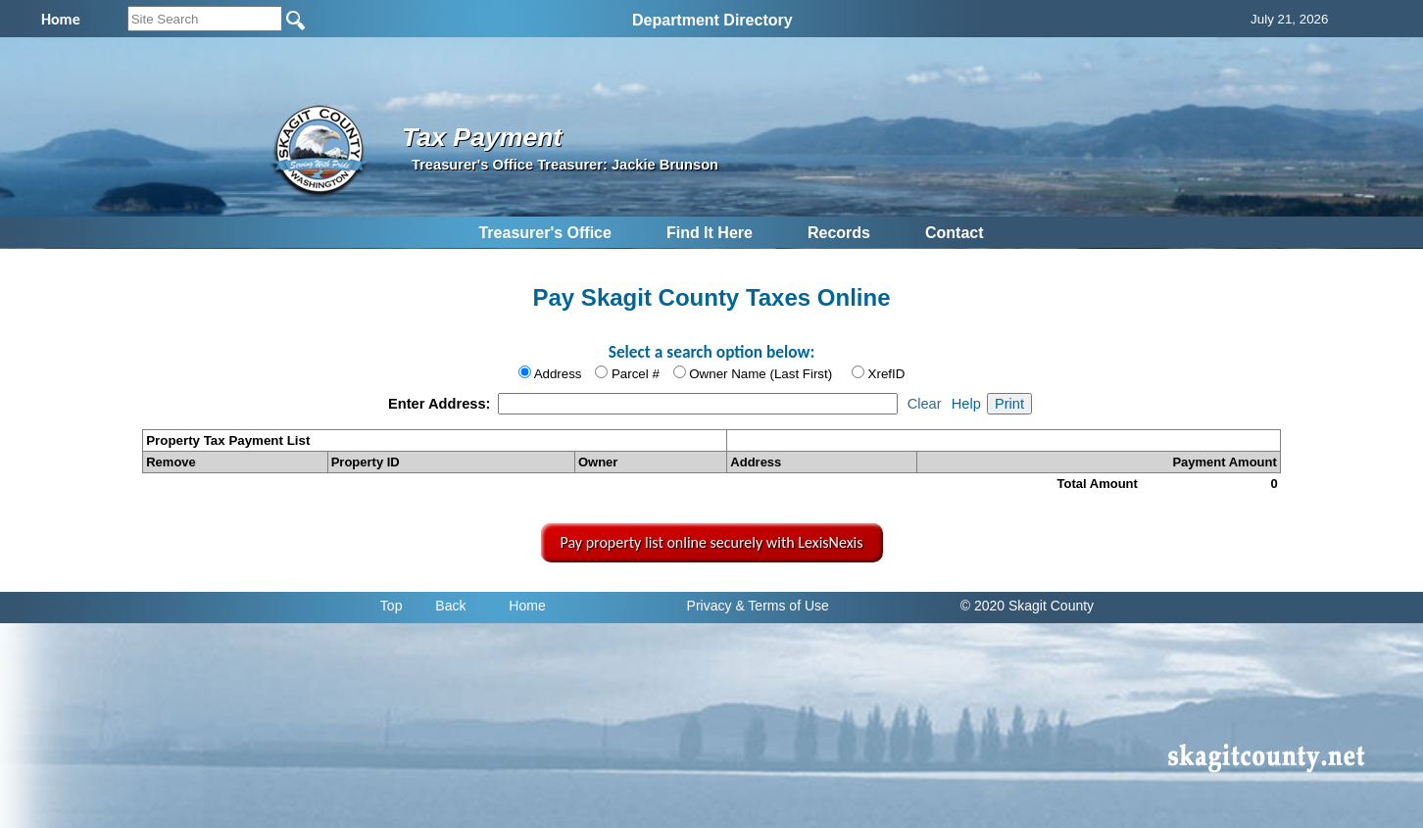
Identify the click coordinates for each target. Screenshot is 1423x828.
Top (391, 605)
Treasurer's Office (544, 232)
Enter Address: (441, 404)
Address (558, 373)
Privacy (709, 605)
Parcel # (636, 373)
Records (839, 232)
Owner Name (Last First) (760, 373)
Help (966, 404)
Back (450, 605)
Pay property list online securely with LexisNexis (712, 542)
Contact (954, 232)
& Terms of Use (781, 605)
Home (527, 605)
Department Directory (712, 20)
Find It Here (709, 232)
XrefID (887, 373)
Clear (925, 404)
